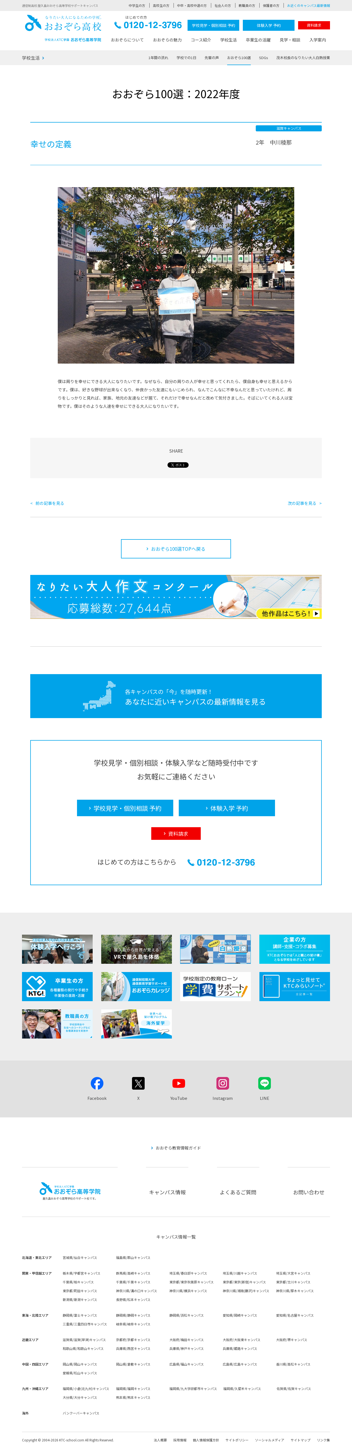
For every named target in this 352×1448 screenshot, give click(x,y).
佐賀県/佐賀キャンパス (294, 1388)
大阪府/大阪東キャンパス (241, 1339)
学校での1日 (186, 57)
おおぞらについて (127, 40)
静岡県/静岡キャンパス (133, 1315)
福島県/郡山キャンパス (133, 1257)
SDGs (263, 57)
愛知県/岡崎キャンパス (240, 1315)
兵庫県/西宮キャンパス (133, 1348)
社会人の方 (223, 5)
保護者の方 (271, 5)
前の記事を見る (49, 503)
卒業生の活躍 (258, 40)
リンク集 (323, 1440)
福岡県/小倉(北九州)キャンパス (86, 1388)
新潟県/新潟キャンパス (80, 1299)
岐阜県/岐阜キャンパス (133, 1324)
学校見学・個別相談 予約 (213, 25)
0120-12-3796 (148, 26)
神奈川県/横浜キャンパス (188, 1290)
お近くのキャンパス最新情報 (308, 5)
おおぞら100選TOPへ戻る (178, 548)
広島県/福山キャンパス (186, 1364)
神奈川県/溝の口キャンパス (136, 1290)
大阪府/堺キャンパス (291, 1339)
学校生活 (228, 40)
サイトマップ (300, 1440)
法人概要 (160, 1440)
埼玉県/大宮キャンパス (293, 1273)
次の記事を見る (302, 503)
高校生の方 (161, 5)
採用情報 (179, 1440)
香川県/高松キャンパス (293, 1364)
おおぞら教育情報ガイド (178, 1148)
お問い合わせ (308, 1192)
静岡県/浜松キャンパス (186, 1315)
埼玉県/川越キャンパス (240, 1273)
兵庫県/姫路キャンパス (240, 1348)
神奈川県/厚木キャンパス (295, 1290)
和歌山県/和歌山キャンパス (83, 1348)
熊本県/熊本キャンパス (133, 1397)
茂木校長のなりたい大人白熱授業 (303, 57)
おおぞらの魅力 (167, 40)
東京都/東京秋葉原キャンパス (191, 1282)
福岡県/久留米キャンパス (242, 1388)
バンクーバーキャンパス (81, 1413)
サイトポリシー (237, 1440)
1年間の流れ (158, 57)
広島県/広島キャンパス (240, 1364)
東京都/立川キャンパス (293, 1282)
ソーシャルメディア (269, 1440)
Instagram (223, 1098)
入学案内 (317, 40)
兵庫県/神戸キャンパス (186, 1348)
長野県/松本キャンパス (133, 1299)
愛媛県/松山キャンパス (80, 1373)
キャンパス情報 (167, 1192)
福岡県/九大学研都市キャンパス (193, 1388)
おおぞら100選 (239, 57)
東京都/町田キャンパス (80, 1290)
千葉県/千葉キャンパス (133, 1282)
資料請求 (314, 25)
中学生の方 (137, 5)
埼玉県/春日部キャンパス (188, 1273)
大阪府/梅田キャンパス (186, 1339)
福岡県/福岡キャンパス (133, 1388)
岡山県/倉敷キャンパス (133, 1364)
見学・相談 (290, 40)
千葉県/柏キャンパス (78, 1282)
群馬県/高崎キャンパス (133, 1273)
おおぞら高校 (63, 28)
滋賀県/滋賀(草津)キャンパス (84, 1339)
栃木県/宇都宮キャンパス (81, 1273)
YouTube (178, 1098)
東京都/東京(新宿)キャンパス (244, 1282)
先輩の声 (212, 57)
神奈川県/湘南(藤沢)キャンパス (246, 1290)
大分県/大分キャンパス (80, 1397)
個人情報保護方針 (206, 1440)
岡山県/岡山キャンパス (80, 1364)
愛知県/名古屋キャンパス (295, 1315)
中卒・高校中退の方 (192, 5)
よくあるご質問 (238, 1192)
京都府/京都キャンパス (133, 1339)
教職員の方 (247, 5)
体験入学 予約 (269, 25)
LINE (264, 1098)
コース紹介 (201, 40)
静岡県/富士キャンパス (80, 1315)
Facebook (97, 1098)
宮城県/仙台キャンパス (80, 1257)
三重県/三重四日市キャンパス (85, 1324)
